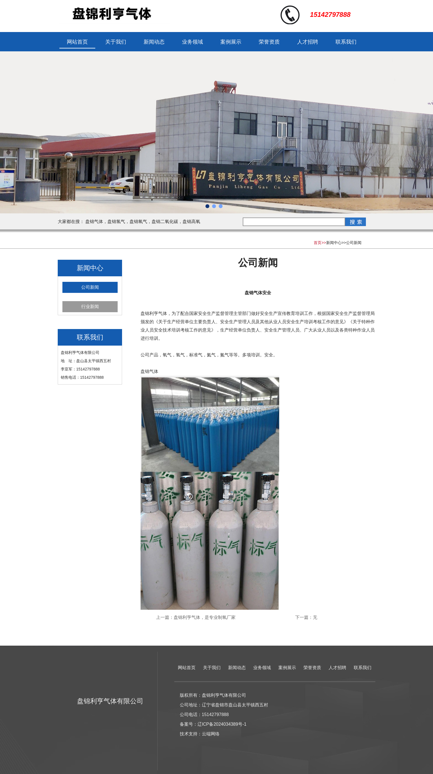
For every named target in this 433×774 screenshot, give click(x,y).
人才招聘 (307, 42)
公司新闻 (353, 242)
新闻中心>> (336, 242)
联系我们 (346, 42)
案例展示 (230, 42)
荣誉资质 (269, 42)
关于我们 (115, 42)
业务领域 (192, 42)
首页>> (320, 242)
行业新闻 (90, 306)
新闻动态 (154, 42)
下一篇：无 (306, 617)
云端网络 (211, 733)
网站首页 (77, 42)
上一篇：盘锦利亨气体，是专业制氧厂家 (196, 617)
